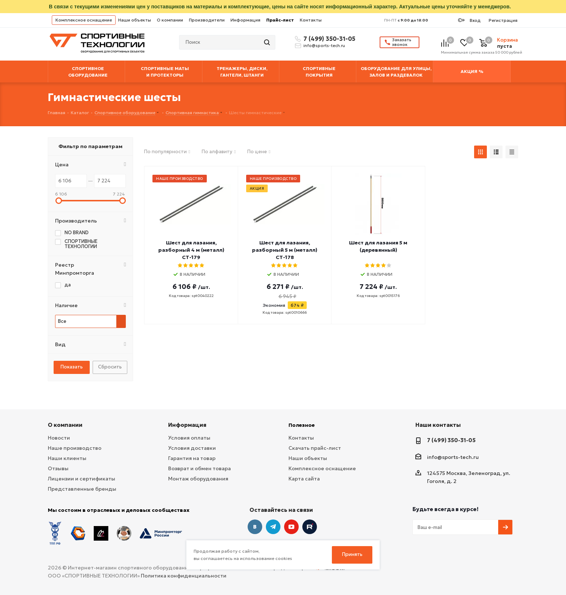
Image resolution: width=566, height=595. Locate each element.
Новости (59, 437)
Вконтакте (255, 526)
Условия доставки (192, 448)
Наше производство (74, 448)
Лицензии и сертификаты (81, 478)
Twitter (309, 526)
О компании (170, 20)
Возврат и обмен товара (199, 468)
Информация (245, 20)
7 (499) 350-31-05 (328, 38)
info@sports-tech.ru (324, 45)
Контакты (311, 20)
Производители (207, 20)
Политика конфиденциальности (183, 575)
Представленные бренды (82, 489)
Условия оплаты (189, 437)
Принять (352, 554)
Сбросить (110, 367)
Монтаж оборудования (198, 478)
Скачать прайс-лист (314, 448)
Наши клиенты (67, 458)
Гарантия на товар (192, 458)
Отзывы (58, 468)
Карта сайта (304, 478)
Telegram (273, 526)
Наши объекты (134, 20)
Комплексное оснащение (83, 20)
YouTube (291, 526)
